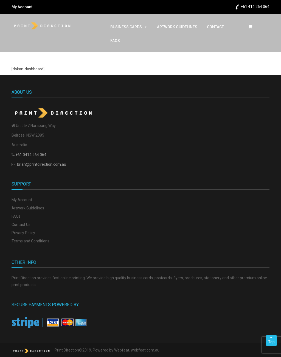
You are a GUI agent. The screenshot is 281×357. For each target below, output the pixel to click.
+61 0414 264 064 (30, 155)
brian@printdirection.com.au (41, 164)
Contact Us (21, 224)
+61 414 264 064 (255, 6)
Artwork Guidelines (28, 208)
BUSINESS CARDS (128, 26)
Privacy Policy (23, 233)
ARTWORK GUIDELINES (177, 27)
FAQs (115, 40)
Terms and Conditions (30, 241)
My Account (22, 7)
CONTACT (215, 27)
